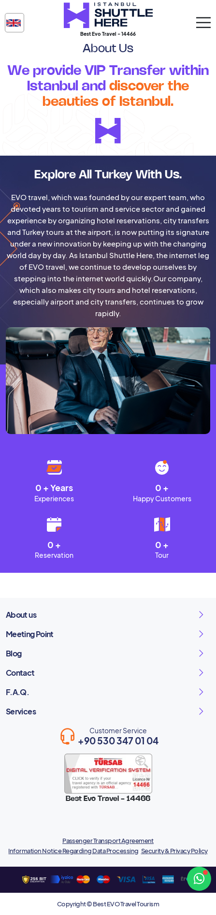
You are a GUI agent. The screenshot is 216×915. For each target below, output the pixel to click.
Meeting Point (30, 634)
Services (21, 711)
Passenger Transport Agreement (108, 840)
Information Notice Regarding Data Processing (73, 851)
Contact (20, 672)
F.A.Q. (17, 692)
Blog (13, 653)
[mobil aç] (203, 23)
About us (21, 614)
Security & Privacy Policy (174, 851)
